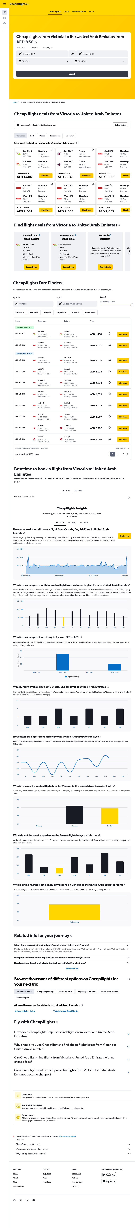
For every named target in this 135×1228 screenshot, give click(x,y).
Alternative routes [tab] (24, 991)
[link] (31, 267)
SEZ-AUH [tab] (66, 490)
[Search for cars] (4, 17)
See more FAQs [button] (72, 968)
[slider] (131, 304)
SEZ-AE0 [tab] (60, 523)
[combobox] (48, 47)
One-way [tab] (70, 136)
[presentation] (36, 42)
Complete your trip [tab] (45, 991)
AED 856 (24, 41)
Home (15, 102)
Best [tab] (32, 136)
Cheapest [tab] (20, 136)
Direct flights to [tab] (65, 991)
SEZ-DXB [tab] (78, 490)
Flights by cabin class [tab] (87, 991)
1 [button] (112, 454)
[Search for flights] (4, 12)
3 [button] (123, 454)
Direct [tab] (42, 136)
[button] (4, 4)
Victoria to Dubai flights (25, 1011)
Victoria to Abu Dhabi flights (65, 1011)
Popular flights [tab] (22, 997)
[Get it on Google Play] (109, 1177)
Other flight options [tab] (109, 991)
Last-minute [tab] (55, 136)
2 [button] (118, 454)
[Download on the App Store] (109, 1184)
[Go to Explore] (4, 23)
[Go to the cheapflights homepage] (19, 4)
